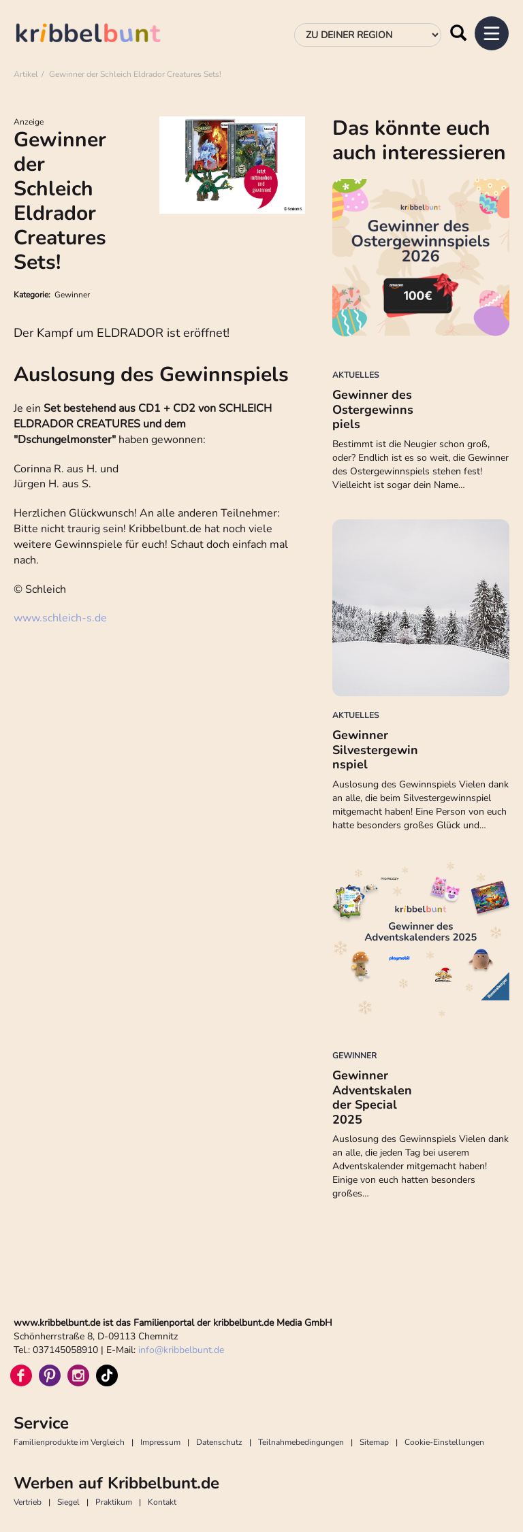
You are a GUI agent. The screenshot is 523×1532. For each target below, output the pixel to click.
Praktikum (113, 1502)
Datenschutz (219, 1442)
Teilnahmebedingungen (301, 1442)
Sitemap (374, 1442)
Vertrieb (28, 1502)
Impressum (160, 1442)
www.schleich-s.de (60, 617)
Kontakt (162, 1502)
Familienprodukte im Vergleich (69, 1442)
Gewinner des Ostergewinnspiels (372, 409)
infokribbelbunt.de (181, 1349)
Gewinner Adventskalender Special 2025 (372, 1097)
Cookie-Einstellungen (444, 1442)
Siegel (68, 1502)
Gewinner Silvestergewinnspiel (375, 749)
